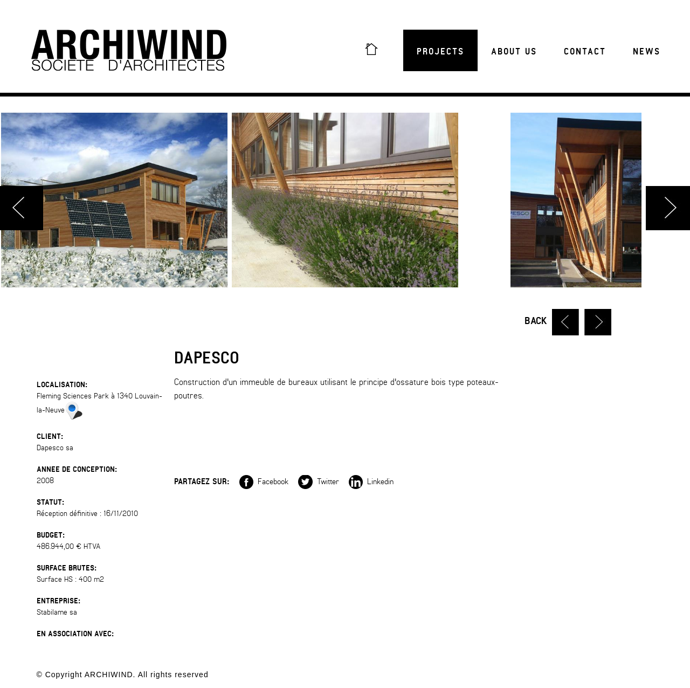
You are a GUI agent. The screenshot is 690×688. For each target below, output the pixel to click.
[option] (345, 200)
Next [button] (668, 208)
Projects (440, 51)
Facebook (263, 481)
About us (514, 51)
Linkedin (371, 481)
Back (536, 321)
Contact (585, 51)
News (646, 51)
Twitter (318, 481)
